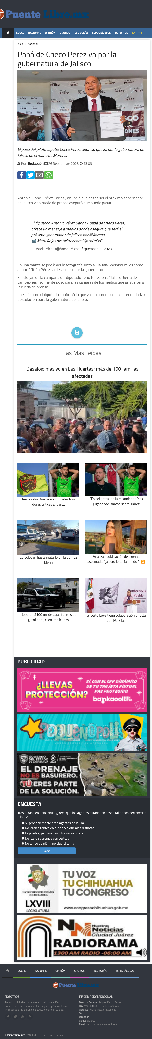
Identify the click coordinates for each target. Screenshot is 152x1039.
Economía (81, 33)
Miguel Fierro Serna (100, 1002)
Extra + (137, 33)
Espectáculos (101, 33)
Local (20, 33)
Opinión (50, 33)
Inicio (20, 44)
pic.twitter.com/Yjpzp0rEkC (79, 240)
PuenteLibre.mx (16, 1035)
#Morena (96, 234)
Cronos (65, 33)
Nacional (34, 33)
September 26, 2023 (96, 248)
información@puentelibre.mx (99, 1024)
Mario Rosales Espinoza (97, 1009)
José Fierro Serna (99, 1006)
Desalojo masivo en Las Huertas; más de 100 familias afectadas (82, 372)
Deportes (121, 33)
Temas (8, 43)
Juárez (87, 1020)
